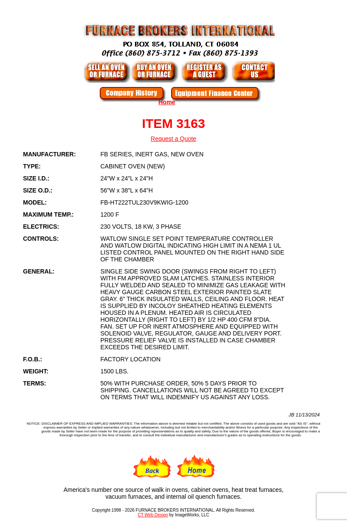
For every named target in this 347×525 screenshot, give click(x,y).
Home (167, 102)
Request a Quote (174, 138)
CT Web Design (153, 515)
